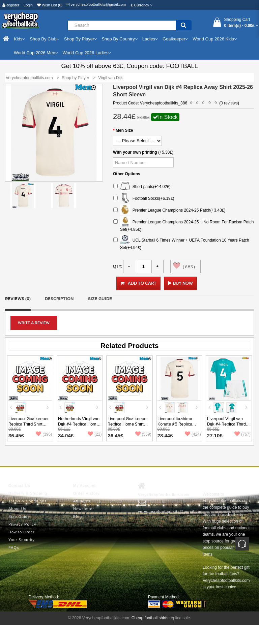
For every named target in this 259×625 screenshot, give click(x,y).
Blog (77, 516)
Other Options (126, 173)
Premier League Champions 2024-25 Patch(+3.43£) (169, 210)
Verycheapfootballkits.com (164, 489)
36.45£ (16, 435)
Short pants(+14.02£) (142, 187)
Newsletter (83, 509)
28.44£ (165, 435)
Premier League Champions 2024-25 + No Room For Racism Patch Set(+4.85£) (183, 225)
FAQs (13, 547)
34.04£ (66, 435)
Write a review (34, 322)
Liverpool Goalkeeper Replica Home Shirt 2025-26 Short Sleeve (129, 424)
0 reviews (229, 103)
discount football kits (223, 514)
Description (59, 299)
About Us (17, 509)
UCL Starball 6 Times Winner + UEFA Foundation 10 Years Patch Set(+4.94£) (181, 243)
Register (10, 5)
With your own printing (135, 152)
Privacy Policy (22, 524)
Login (28, 5)
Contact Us (19, 485)
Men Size (124, 130)
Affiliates (81, 501)
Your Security (21, 540)
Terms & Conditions (27, 501)
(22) (95, 434)
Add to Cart (138, 283)
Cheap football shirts (150, 618)
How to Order (21, 532)
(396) (44, 434)
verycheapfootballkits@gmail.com (96, 4)
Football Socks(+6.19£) (143, 198)
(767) (242, 434)
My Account (84, 485)
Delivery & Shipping (27, 493)
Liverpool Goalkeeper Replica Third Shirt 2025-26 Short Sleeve (29, 424)
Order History (86, 493)
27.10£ (215, 435)
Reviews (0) (18, 299)
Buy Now (183, 283)
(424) (193, 434)
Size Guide (100, 299)
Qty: (117, 266)
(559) (143, 434)
